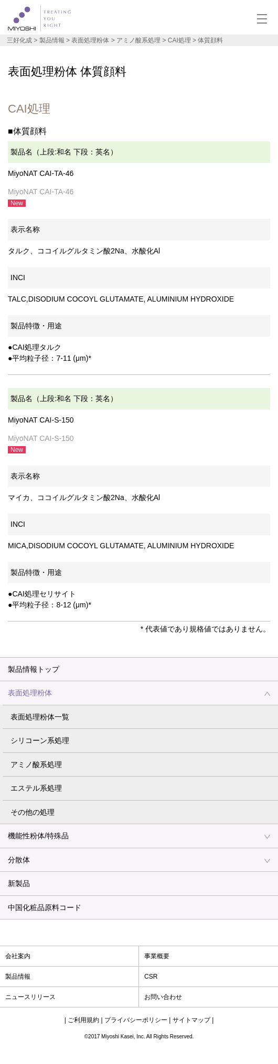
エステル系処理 (36, 788)
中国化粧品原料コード (44, 907)
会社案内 (17, 956)
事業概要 (156, 956)
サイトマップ (191, 1020)
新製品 (19, 883)
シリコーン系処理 (39, 740)
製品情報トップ (33, 669)
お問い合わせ (163, 997)
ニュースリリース (30, 997)
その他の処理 (32, 812)
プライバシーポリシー (135, 1020)
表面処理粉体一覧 (39, 717)
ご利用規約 (83, 1020)
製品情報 (52, 40)
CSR (150, 976)
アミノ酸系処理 (36, 764)
